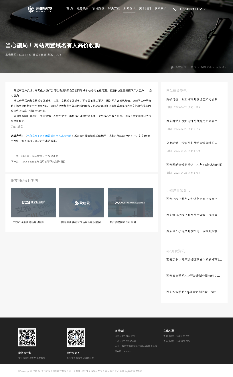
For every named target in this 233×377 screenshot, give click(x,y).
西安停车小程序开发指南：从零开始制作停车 (194, 231)
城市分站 (137, 371)
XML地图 (120, 371)
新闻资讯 (129, 8)
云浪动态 (222, 67)
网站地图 (109, 371)
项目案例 (98, 8)
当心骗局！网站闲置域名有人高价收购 (49, 135)
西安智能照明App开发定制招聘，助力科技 (194, 291)
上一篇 (34, 156)
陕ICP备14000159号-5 (93, 371)
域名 (20, 126)
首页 (194, 67)
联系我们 (161, 8)
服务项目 (83, 8)
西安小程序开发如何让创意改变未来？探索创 (194, 198)
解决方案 (114, 8)
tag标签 (129, 371)
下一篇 (38, 161)
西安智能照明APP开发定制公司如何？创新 (194, 275)
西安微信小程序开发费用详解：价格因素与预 (194, 215)
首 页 (69, 8)
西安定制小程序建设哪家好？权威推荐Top (194, 259)
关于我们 (145, 8)
